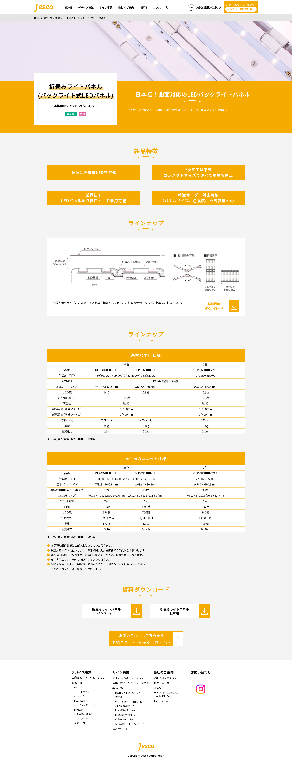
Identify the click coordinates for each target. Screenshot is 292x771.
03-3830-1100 (208, 7)
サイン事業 (120, 672)
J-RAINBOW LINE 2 (124, 705)
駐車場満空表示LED (125, 710)
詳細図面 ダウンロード (214, 306)
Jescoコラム (160, 701)
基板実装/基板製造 (83, 714)
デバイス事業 (81, 672)
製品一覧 (48, 18)
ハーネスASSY (81, 718)
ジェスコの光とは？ (165, 677)
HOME (37, 18)
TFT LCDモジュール (84, 691)
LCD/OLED (79, 700)
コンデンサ (79, 722)
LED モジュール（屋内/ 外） (129, 701)
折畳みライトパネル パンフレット (106, 611)
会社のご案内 (163, 672)
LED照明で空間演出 (125, 714)
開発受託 (78, 709)
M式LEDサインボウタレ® (127, 692)
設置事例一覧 (120, 728)
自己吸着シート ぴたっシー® (129, 723)
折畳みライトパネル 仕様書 (174, 611)
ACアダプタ (80, 696)
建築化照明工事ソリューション (130, 683)
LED (76, 687)
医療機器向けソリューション (88, 677)
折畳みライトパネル (125, 719)
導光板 (118, 697)
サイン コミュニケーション (128, 677)
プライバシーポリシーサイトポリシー (166, 694)
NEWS (157, 688)
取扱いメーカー (162, 683)
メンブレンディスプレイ (86, 705)
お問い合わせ (201, 672)
